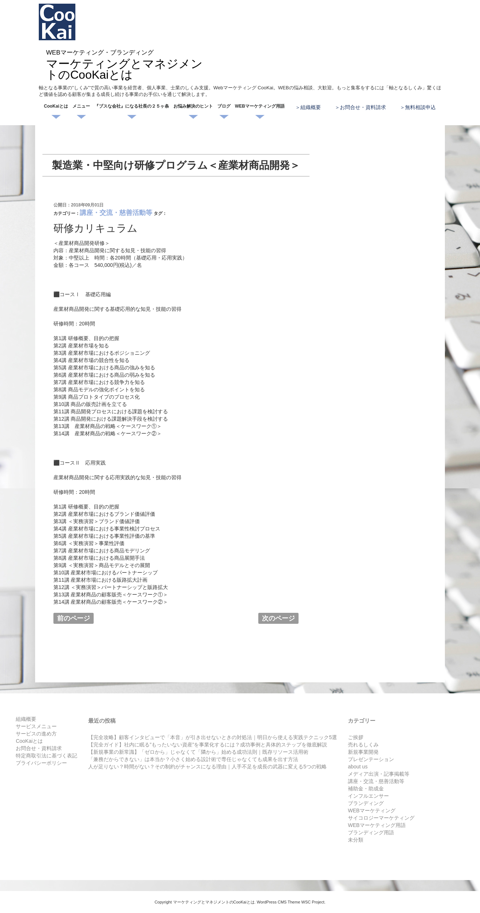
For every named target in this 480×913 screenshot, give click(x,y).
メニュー (81, 106)
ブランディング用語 (371, 832)
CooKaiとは (56, 106)
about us (358, 766)
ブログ (223, 106)
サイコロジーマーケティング (381, 818)
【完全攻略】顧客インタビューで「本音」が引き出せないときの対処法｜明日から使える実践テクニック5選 (212, 737)
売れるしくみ (363, 745)
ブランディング (366, 803)
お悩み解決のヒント (193, 106)
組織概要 (310, 107)
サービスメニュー (36, 726)
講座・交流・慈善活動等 (116, 212)
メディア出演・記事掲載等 (378, 774)
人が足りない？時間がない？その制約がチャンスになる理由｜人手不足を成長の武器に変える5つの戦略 (207, 766)
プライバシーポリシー (41, 763)
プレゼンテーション (371, 759)
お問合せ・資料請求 (363, 107)
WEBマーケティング (371, 810)
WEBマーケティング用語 (260, 106)
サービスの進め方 (36, 734)
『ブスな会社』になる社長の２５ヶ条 (131, 106)
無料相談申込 (420, 107)
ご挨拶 (355, 737)
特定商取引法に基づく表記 (46, 756)
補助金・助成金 (366, 788)
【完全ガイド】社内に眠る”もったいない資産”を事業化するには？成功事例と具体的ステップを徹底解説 (207, 745)
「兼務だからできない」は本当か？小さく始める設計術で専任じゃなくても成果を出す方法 (193, 759)
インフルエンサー (368, 796)
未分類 (355, 840)
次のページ (278, 618)
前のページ (73, 618)
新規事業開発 (363, 752)
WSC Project (313, 902)
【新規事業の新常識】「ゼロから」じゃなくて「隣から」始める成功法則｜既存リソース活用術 (198, 752)
